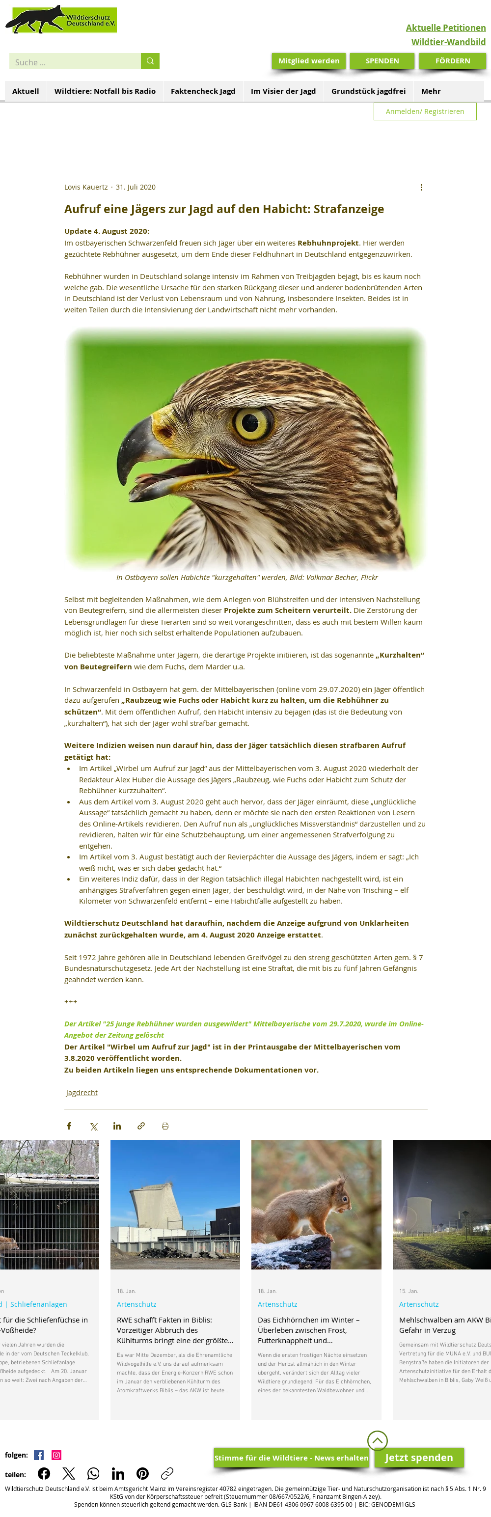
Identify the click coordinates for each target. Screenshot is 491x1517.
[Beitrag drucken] (165, 1126)
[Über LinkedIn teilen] (117, 1126)
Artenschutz (137, 1304)
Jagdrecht (82, 1092)
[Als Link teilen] (141, 1126)
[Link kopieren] (167, 1473)
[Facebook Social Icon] (39, 1455)
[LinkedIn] (118, 1473)
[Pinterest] (142, 1473)
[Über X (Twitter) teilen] (93, 1126)
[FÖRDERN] (452, 61)
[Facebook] (44, 1473)
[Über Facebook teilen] (69, 1126)
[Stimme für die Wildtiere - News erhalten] (291, 1457)
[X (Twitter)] (69, 1473)
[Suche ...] (67, 62)
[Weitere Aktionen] (422, 187)
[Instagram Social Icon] (56, 1455)
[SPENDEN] (382, 61)
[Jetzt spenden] (419, 1457)
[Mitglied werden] (309, 61)
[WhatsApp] (93, 1473)
